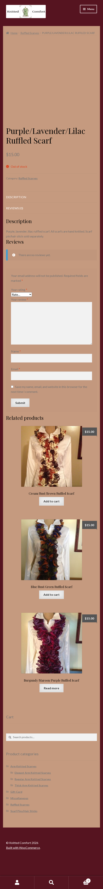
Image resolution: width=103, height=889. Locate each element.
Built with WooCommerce (23, 873)
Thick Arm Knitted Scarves (31, 811)
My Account (17, 882)
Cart (80, 880)
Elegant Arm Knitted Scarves (33, 798)
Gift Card (16, 818)
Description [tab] (16, 223)
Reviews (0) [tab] (14, 234)
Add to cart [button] (51, 527)
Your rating (19, 315)
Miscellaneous (19, 824)
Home (14, 33)
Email (15, 395)
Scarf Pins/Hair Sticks (23, 837)
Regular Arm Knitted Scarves (33, 805)
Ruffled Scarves (29, 33)
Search (51, 882)
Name (16, 377)
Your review (19, 325)
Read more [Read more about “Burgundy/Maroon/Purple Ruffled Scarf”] (51, 714)
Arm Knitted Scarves (23, 792)
